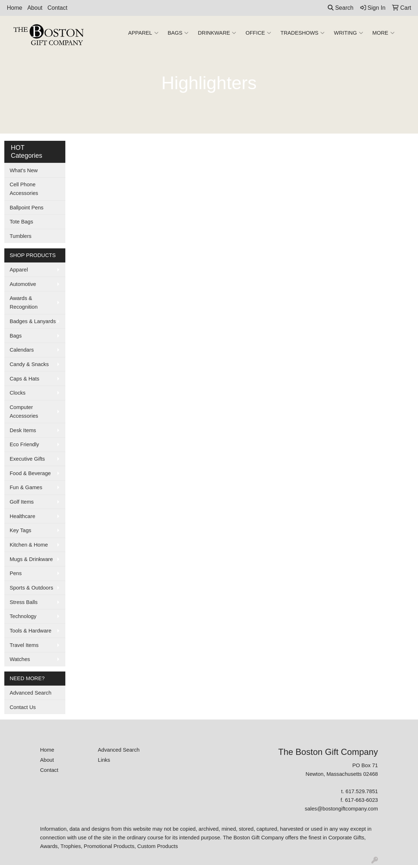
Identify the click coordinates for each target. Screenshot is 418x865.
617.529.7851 (361, 791)
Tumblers (21, 236)
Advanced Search (31, 693)
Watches (20, 659)
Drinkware (217, 33)
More (384, 33)
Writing (348, 33)
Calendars (22, 350)
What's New (24, 170)
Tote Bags (21, 222)
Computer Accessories (24, 411)
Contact (58, 8)
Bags (178, 33)
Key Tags (20, 530)
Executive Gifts (27, 459)
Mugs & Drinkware (31, 559)
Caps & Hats (24, 379)
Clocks (18, 393)
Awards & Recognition (24, 302)
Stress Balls (24, 602)
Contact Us (23, 707)
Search (340, 8)
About (35, 8)
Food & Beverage (30, 473)
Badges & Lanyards (33, 321)
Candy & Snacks (29, 364)
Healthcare (22, 516)
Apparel (143, 33)
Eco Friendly (24, 444)
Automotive (23, 284)
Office (258, 33)
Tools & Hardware (31, 631)
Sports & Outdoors (31, 588)
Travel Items (24, 645)
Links (104, 760)
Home (14, 8)
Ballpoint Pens (27, 207)
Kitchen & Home (29, 545)
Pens (16, 573)
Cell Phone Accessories (24, 189)
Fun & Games (26, 487)
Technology (23, 616)
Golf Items (22, 502)
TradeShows (302, 33)
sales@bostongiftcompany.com (341, 809)
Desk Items (23, 430)
